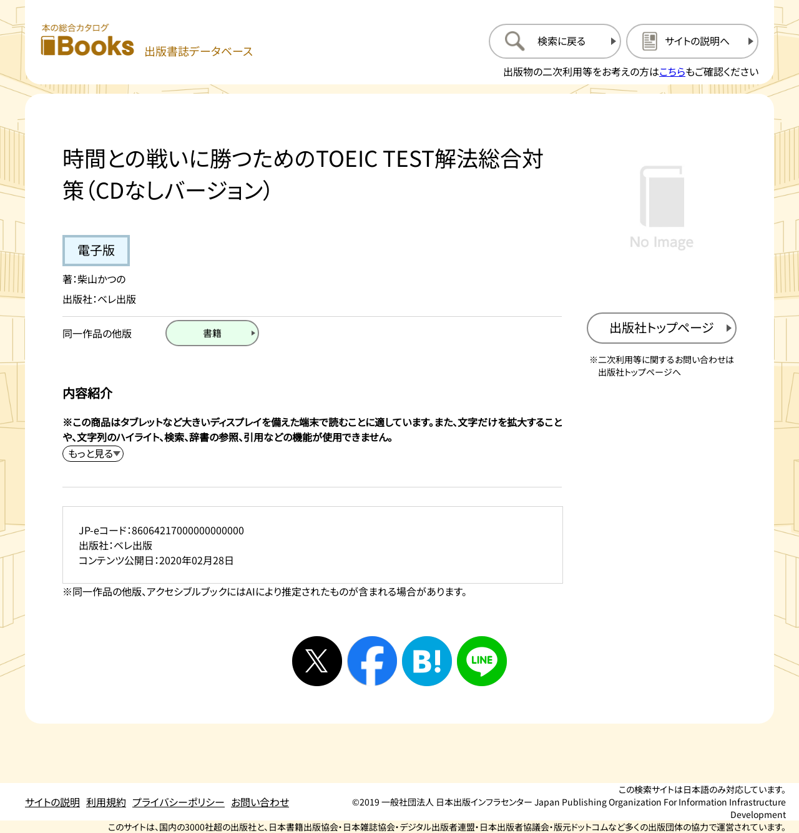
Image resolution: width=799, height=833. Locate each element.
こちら (672, 71)
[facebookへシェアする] (372, 661)
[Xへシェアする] (317, 661)
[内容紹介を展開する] (93, 454)
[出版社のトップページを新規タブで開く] (662, 328)
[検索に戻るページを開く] (555, 41)
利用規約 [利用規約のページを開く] (106, 801)
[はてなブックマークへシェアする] (427, 661)
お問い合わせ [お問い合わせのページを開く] (260, 801)
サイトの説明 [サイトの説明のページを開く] (52, 801)
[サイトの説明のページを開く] (692, 41)
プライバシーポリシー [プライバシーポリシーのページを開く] (178, 801)
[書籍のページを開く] (212, 333)
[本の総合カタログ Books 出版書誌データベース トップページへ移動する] (147, 41)
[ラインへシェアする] (482, 661)
